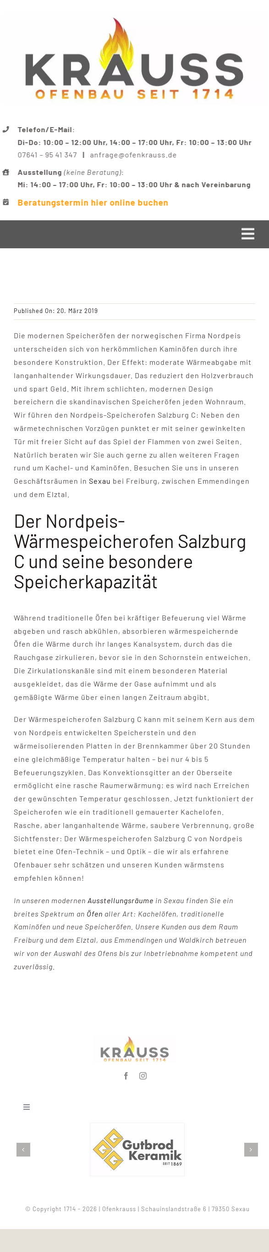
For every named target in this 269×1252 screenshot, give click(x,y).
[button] (25, 1150)
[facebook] (126, 1074)
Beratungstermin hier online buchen (93, 202)
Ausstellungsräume (121, 900)
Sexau (100, 480)
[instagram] (143, 1074)
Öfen (95, 913)
